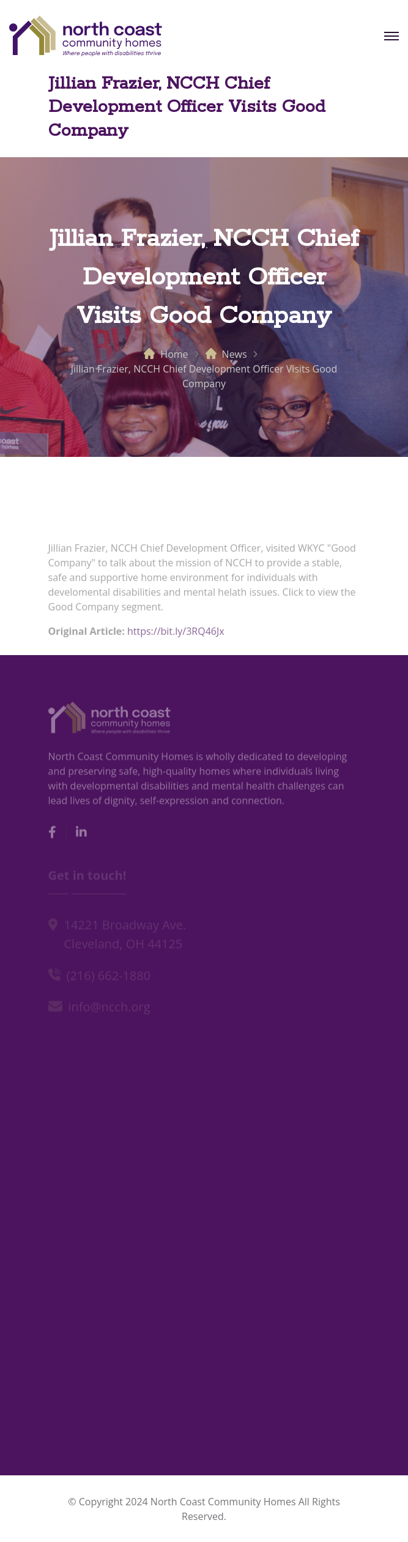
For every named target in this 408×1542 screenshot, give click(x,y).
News (234, 354)
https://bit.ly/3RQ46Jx (175, 635)
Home (174, 354)
